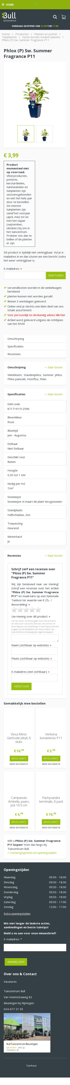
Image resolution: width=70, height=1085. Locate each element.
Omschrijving (15, 338)
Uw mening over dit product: (30, 616)
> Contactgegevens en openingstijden (31, 853)
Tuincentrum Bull (14, 991)
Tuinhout (31, 1065)
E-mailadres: (13, 269)
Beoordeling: (20, 604)
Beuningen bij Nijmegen (19, 1003)
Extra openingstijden (17, 913)
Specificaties (15, 346)
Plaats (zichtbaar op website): (31, 658)
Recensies (14, 354)
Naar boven (55, 367)
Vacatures (10, 981)
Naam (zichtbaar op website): (31, 645)
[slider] (26, 610)
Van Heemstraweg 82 (18, 997)
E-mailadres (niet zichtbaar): (30, 672)
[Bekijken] (63, 17)
